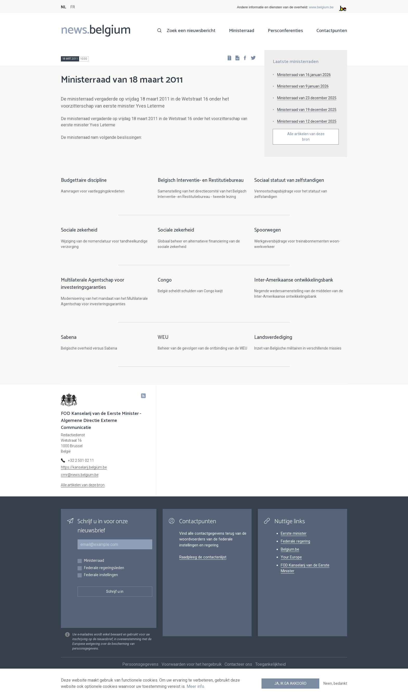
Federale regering (295, 546)
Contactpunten (331, 31)
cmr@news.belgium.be (79, 480)
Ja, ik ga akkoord (290, 683)
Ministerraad (241, 31)
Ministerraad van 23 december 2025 (306, 98)
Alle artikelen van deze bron (305, 136)
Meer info (195, 686)
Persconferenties (285, 31)
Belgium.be (290, 554)
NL (63, 7)
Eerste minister (294, 539)
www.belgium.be (321, 7)
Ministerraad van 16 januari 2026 (304, 75)
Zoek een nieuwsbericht (191, 31)
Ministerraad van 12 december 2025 (306, 121)
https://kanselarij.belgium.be (84, 473)
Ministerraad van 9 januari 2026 (303, 86)
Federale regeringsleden (104, 574)
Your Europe (291, 562)
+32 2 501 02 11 (81, 466)
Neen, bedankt (335, 683)
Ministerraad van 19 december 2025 (306, 110)
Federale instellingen (101, 581)
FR (72, 7)
